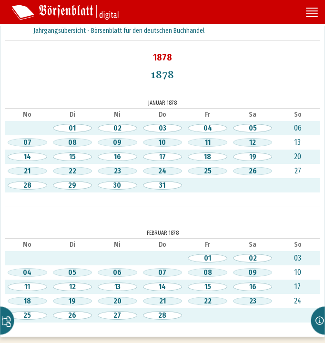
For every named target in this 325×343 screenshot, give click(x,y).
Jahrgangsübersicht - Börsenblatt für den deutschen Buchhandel (118, 31)
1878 (162, 57)
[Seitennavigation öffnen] (312, 13)
